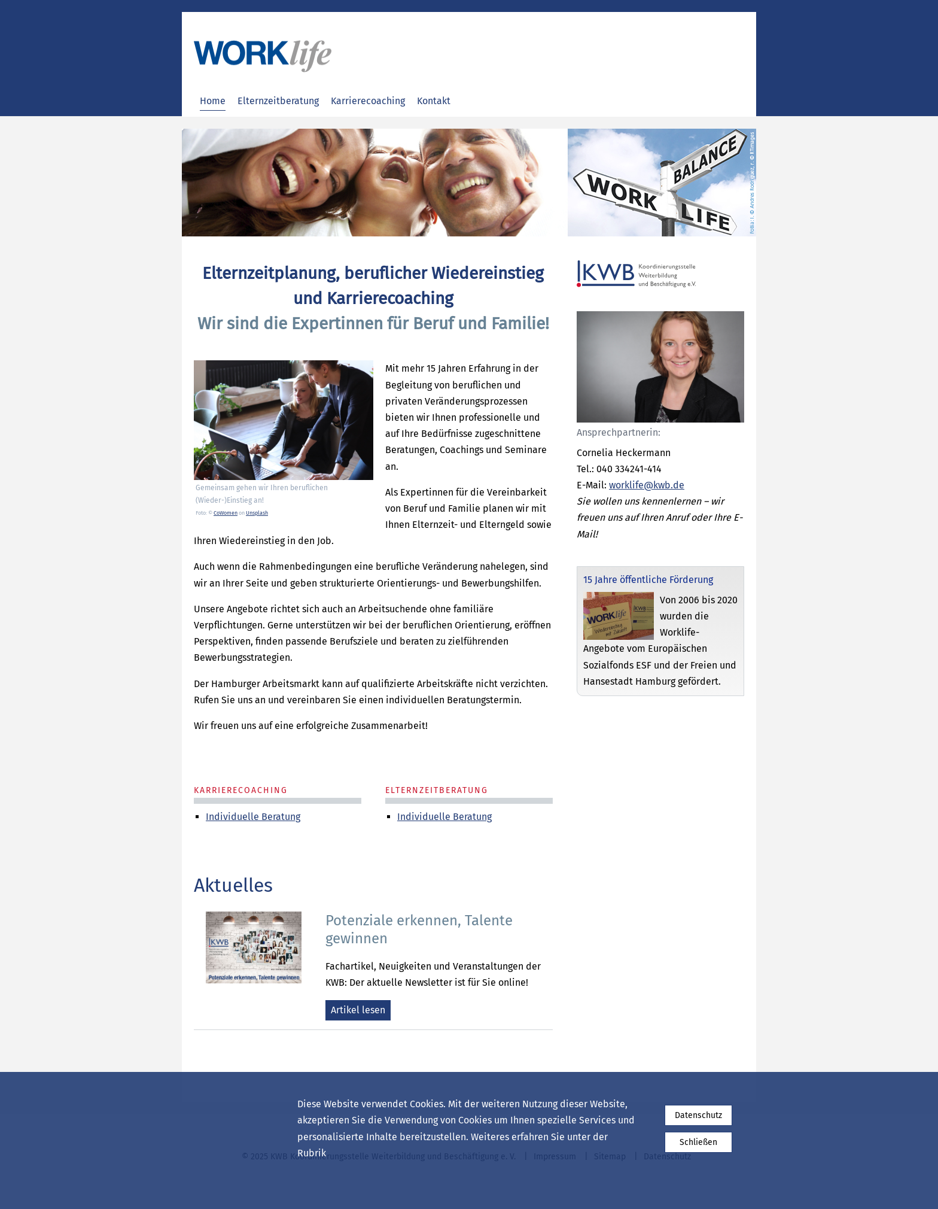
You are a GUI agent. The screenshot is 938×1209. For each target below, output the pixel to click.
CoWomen (225, 513)
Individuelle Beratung (444, 816)
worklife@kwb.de (646, 485)
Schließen (698, 1142)
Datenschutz (698, 1115)
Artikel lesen (358, 1010)
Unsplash (257, 513)
